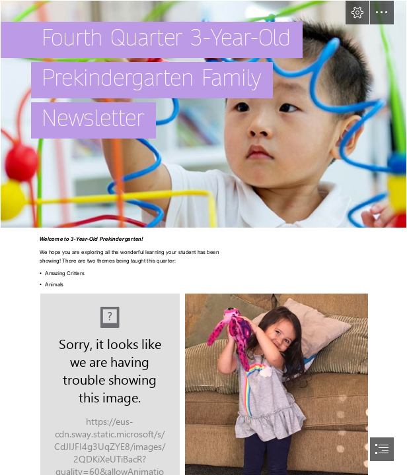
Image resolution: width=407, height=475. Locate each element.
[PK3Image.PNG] (203, 114)
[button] (357, 12)
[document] (203, 237)
